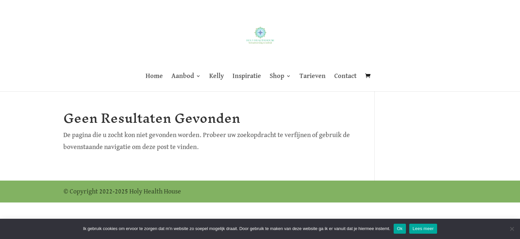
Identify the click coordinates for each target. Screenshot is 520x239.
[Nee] (511, 228)
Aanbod (182, 76)
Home (154, 76)
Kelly (216, 76)
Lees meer (423, 228)
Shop (277, 76)
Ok (400, 228)
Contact (345, 76)
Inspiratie (246, 76)
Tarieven (312, 76)
